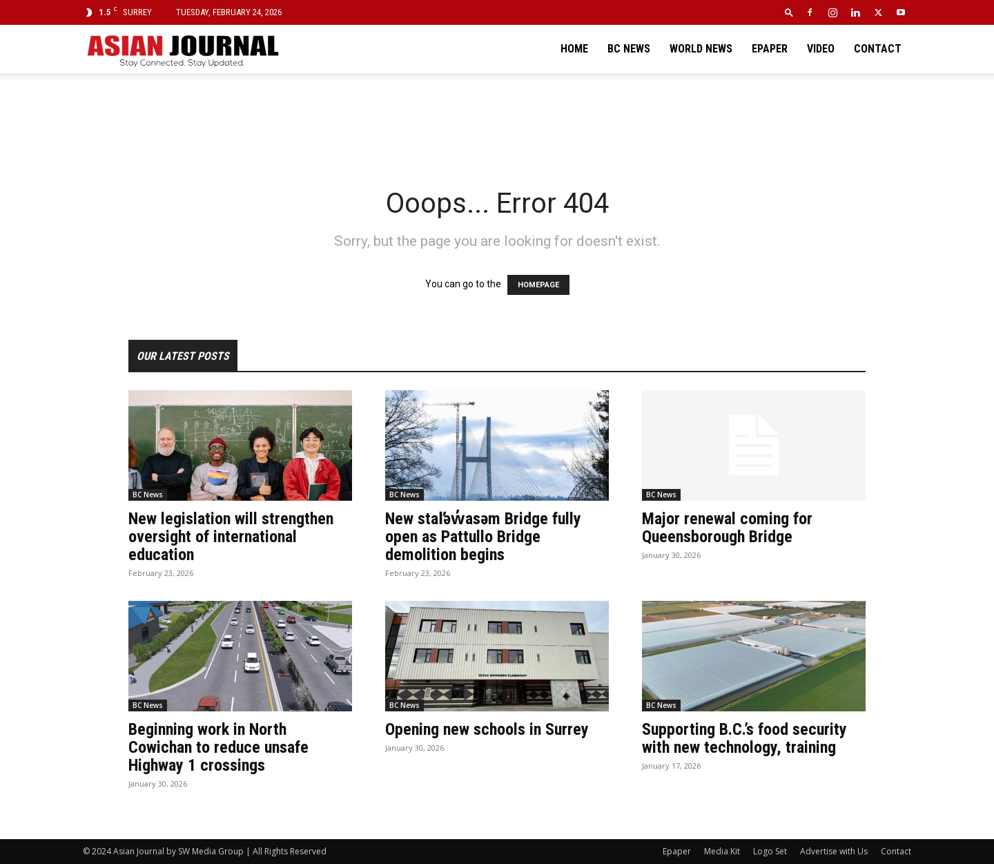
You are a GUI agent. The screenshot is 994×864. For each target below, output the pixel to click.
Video (821, 48)
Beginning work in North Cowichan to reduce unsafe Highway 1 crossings (218, 747)
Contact (878, 48)
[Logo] (182, 49)
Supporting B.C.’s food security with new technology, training (744, 738)
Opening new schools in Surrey (487, 729)
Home (574, 48)
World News (701, 48)
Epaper (770, 48)
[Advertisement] (497, 121)
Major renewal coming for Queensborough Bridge (727, 527)
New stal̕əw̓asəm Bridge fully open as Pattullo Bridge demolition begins (483, 536)
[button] (789, 12)
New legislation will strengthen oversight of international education (230, 536)
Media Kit (722, 851)
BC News (628, 48)
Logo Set (770, 851)
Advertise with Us (834, 851)
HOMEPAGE (538, 284)
